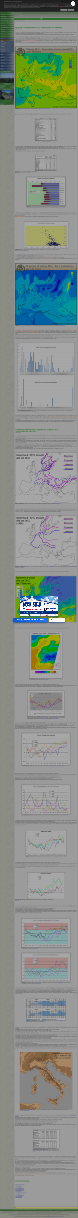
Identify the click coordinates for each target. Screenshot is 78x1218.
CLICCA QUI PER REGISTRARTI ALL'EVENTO (31, 620)
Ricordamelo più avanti (57, 620)
